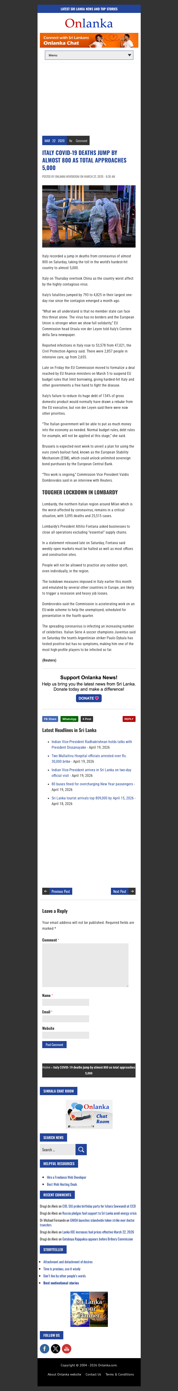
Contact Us (93, 1374)
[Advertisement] (89, 98)
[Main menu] (89, 55)
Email (47, 1012)
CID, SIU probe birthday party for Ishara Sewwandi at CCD (99, 1206)
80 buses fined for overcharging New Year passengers (92, 784)
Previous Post (61, 891)
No (70, 140)
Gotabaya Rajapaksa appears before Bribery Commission (97, 1238)
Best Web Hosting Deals (62, 1184)
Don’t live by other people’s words (64, 1275)
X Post (87, 719)
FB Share (50, 719)
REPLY (129, 719)
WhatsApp (69, 719)
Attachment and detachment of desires (68, 1261)
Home (46, 1067)
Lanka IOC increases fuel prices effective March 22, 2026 (98, 1231)
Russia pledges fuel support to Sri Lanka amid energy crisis (99, 1213)
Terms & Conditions (120, 1374)
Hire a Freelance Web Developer (66, 1177)
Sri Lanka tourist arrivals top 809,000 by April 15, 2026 (93, 798)
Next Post (119, 891)
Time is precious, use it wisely (61, 1268)
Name (47, 995)
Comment (81, 140)
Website (48, 1028)
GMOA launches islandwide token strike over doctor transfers (87, 1222)
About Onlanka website (64, 1374)
